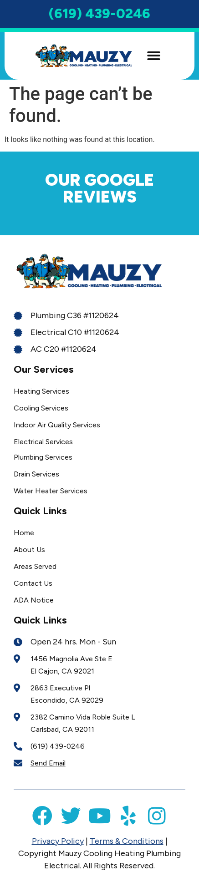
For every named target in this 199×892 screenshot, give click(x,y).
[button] (153, 55)
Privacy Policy (58, 841)
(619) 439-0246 (99, 13)
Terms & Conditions (126, 841)
